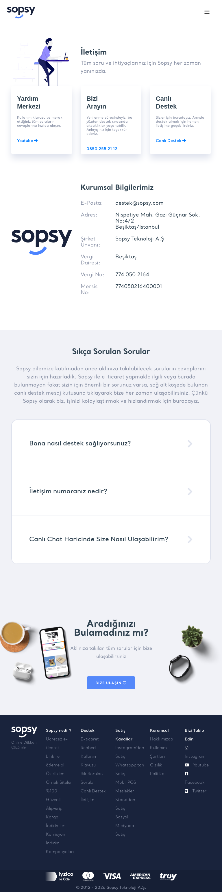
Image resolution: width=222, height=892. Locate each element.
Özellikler (55, 774)
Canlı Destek (171, 141)
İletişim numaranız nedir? (68, 491)
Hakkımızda (161, 739)
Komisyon (55, 834)
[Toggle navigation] (207, 12)
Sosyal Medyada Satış (124, 826)
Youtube (27, 141)
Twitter (195, 791)
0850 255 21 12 (101, 149)
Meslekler (124, 791)
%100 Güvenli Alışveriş (54, 800)
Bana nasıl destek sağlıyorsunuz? (80, 443)
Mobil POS (125, 782)
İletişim (87, 800)
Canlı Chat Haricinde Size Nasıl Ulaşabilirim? (98, 539)
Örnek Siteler (59, 782)
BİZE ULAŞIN (111, 683)
